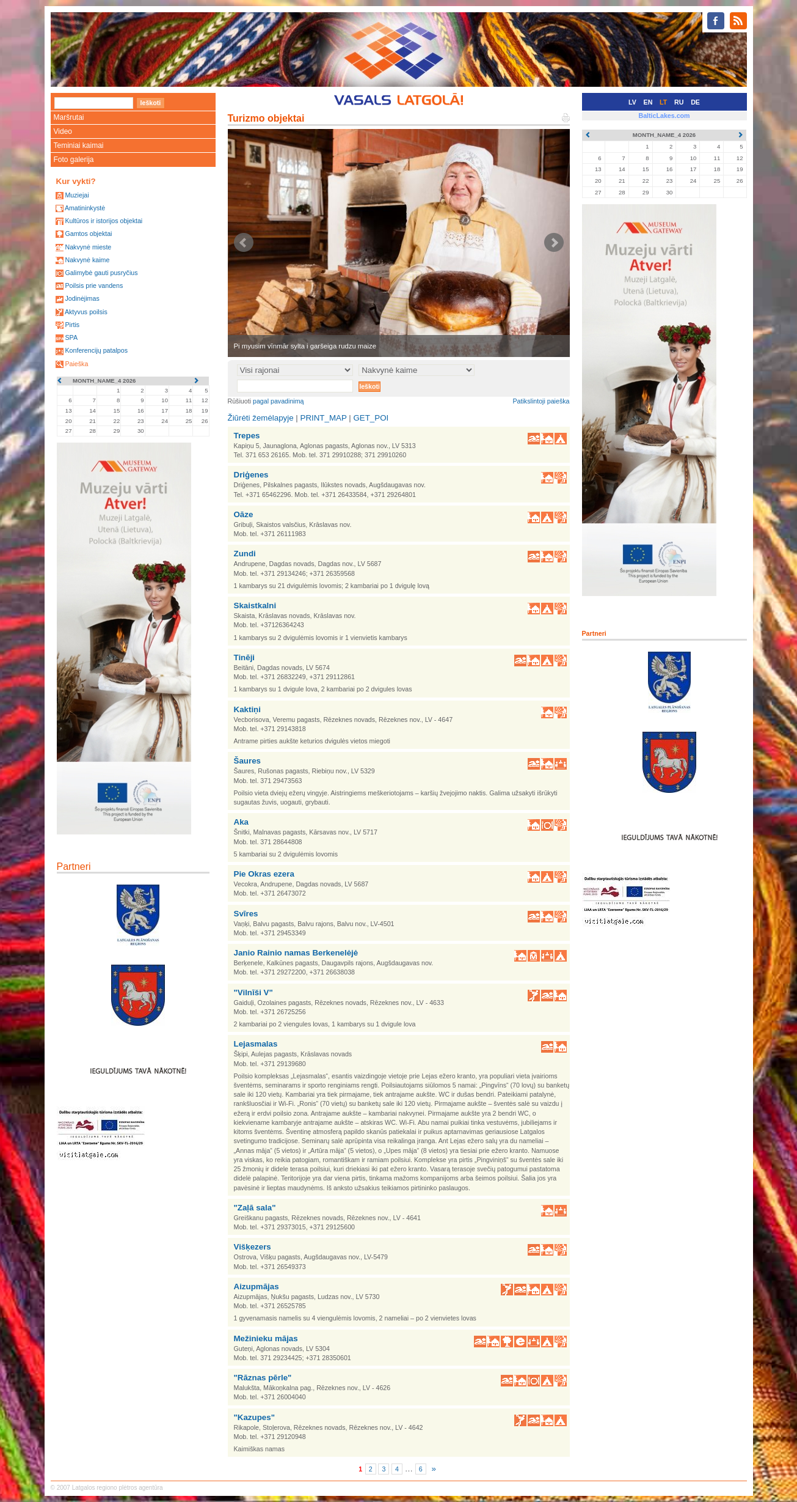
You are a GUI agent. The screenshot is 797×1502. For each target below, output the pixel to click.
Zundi (245, 553)
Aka (241, 821)
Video (63, 131)
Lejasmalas (256, 1043)
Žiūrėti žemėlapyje (261, 417)
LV (632, 102)
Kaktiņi (247, 709)
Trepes (247, 435)
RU (678, 102)
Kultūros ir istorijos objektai (103, 220)
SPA (71, 337)
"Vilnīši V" (253, 992)
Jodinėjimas (82, 298)
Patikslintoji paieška (541, 401)
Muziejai (77, 195)
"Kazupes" (254, 1417)
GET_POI (370, 417)
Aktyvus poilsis (86, 311)
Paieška (76, 363)
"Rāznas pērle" (263, 1377)
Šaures (247, 760)
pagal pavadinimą (278, 401)
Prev (243, 242)
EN (648, 102)
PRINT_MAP (323, 417)
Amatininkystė (85, 208)
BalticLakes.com (664, 115)
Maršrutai (69, 117)
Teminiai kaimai (79, 145)
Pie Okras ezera (264, 873)
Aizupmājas (256, 1286)
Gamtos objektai (88, 233)
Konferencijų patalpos (96, 350)
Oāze (243, 514)
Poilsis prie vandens (94, 285)
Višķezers (252, 1246)
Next (554, 242)
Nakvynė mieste (88, 247)
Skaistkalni (255, 605)
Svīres (246, 913)
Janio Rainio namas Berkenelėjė (296, 952)
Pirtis (72, 324)
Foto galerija (74, 159)
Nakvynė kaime (87, 259)
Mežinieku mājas (266, 1338)
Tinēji (244, 657)
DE (695, 102)
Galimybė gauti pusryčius (101, 272)
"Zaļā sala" (255, 1207)
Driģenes (251, 474)
